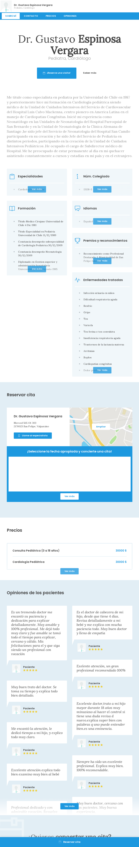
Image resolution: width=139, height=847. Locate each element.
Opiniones (70, 16)
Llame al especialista (33, 435)
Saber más (105, 73)
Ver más (69, 496)
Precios (51, 16)
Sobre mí (10, 16)
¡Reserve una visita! (72, 73)
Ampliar (101, 426)
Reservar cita (69, 842)
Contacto (31, 16)
